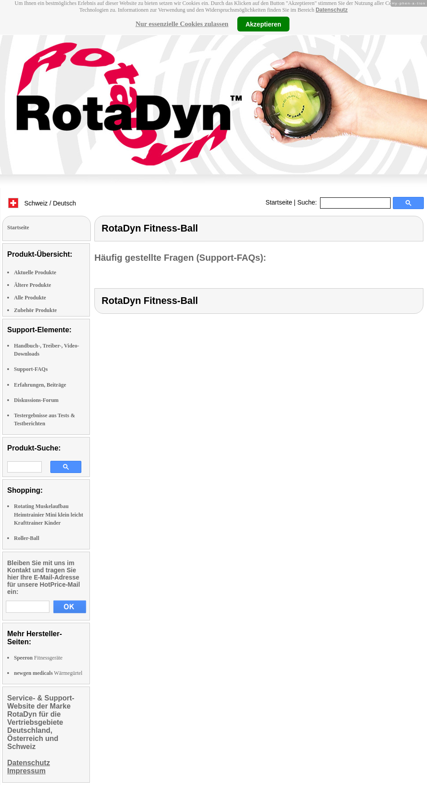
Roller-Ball (26, 538)
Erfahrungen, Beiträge (40, 385)
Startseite (279, 202)
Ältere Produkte (32, 285)
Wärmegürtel (48, 673)
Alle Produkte (30, 297)
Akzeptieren (263, 23)
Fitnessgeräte (38, 658)
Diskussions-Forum (36, 400)
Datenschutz (331, 10)
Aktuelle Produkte (35, 272)
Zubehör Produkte (35, 310)
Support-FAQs (31, 369)
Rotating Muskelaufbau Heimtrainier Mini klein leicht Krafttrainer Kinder (48, 514)
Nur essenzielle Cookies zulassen (181, 23)
